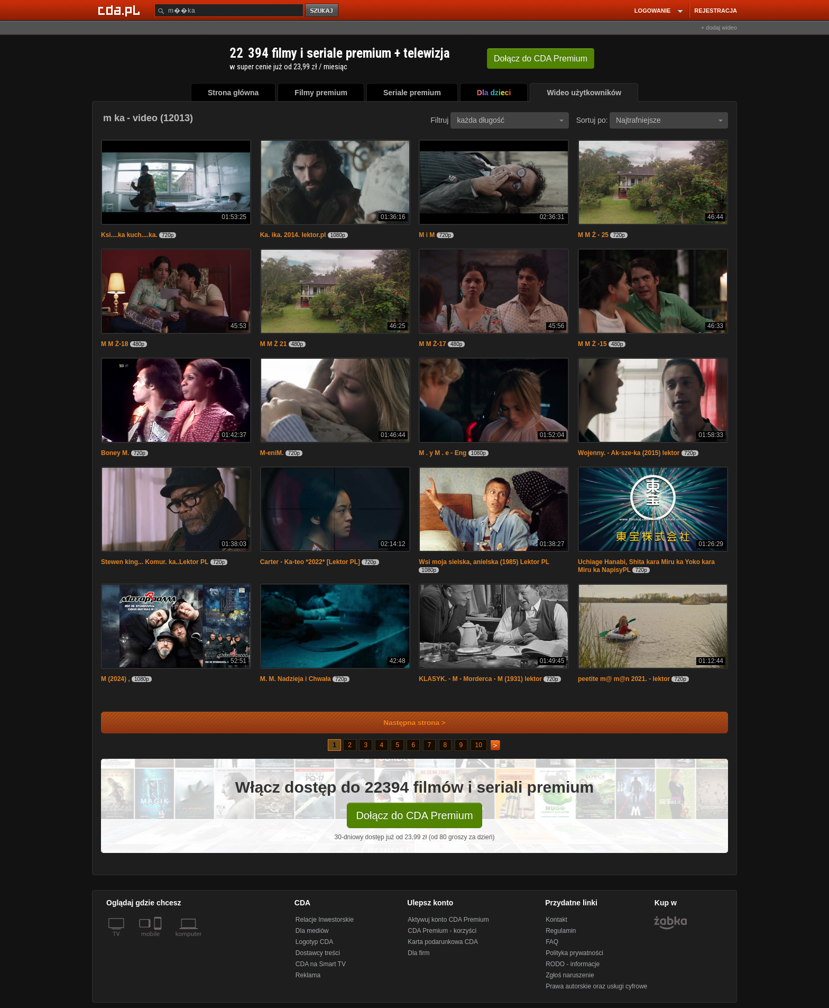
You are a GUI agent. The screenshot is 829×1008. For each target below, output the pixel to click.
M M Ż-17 (432, 344)
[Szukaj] (228, 10)
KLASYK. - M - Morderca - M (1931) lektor (480, 679)
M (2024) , (116, 679)
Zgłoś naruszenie (570, 975)
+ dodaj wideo (719, 27)
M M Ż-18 (114, 344)
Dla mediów (312, 930)
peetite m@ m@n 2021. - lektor (624, 679)
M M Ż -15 (592, 344)
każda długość (510, 120)
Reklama (308, 975)
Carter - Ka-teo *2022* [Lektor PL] (310, 562)
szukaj (322, 11)
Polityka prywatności (574, 953)
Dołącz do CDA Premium (414, 815)
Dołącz (540, 58)
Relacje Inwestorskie (325, 919)
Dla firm (418, 953)
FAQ (552, 942)
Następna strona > (407, 723)
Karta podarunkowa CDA (443, 942)
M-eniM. (272, 453)
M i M (427, 235)
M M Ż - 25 (593, 235)
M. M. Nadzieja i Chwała (295, 679)
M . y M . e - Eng (442, 453)
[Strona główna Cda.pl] (120, 10)
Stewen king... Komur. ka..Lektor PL (154, 562)
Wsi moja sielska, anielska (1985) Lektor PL (484, 562)
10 (478, 745)
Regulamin (561, 930)
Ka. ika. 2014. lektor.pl (293, 235)
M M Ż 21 (273, 344)
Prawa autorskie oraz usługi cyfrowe (596, 986)
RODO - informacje (573, 964)
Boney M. (115, 453)
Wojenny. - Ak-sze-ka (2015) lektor (629, 453)
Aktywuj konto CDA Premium (448, 919)
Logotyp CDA (314, 942)
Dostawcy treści (318, 953)
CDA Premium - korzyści (442, 930)
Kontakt (556, 919)
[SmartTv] (159, 940)
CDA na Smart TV (321, 964)
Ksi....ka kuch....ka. (129, 235)
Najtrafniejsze (669, 120)
